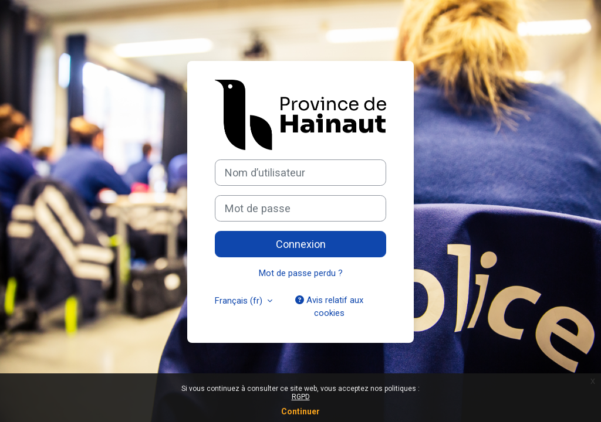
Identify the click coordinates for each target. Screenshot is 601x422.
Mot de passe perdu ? (301, 273)
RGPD (301, 397)
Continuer (300, 411)
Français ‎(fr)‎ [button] (240, 300)
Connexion (301, 244)
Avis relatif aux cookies (329, 306)
